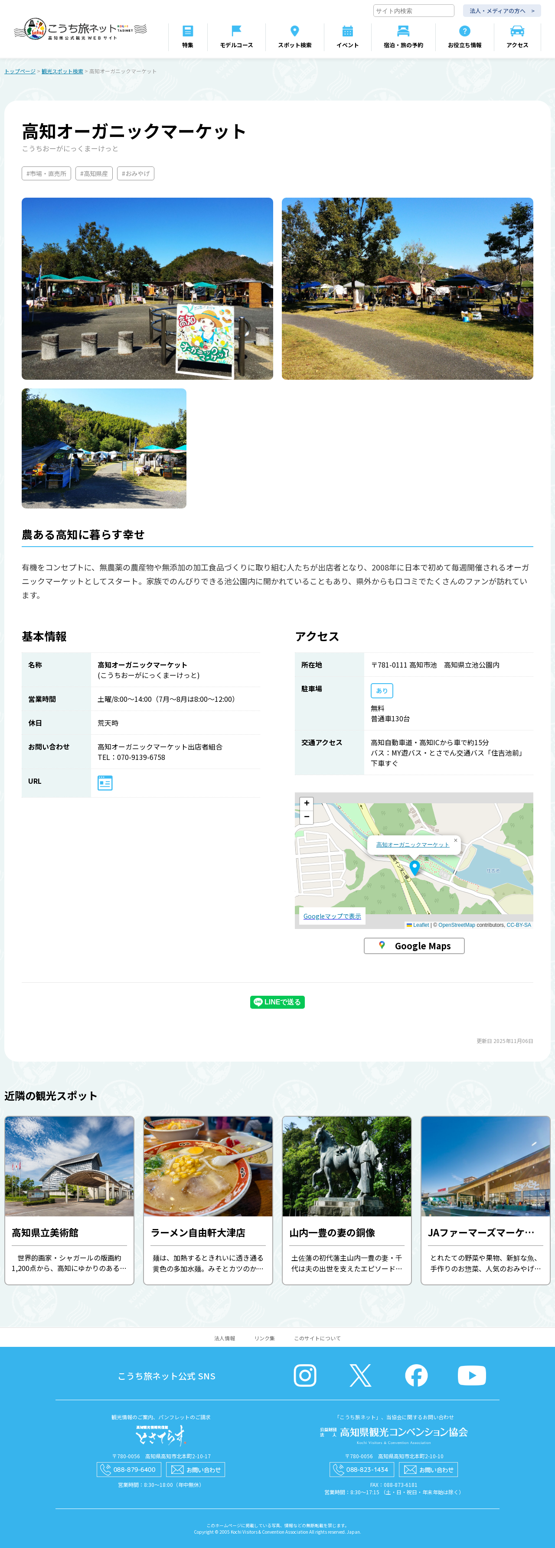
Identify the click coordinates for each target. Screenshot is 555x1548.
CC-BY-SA (519, 925)
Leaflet (418, 925)
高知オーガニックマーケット (413, 844)
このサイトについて (317, 1338)
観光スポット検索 (62, 71)
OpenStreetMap (456, 925)
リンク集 (264, 1338)
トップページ (20, 71)
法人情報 (224, 1338)
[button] (414, 868)
